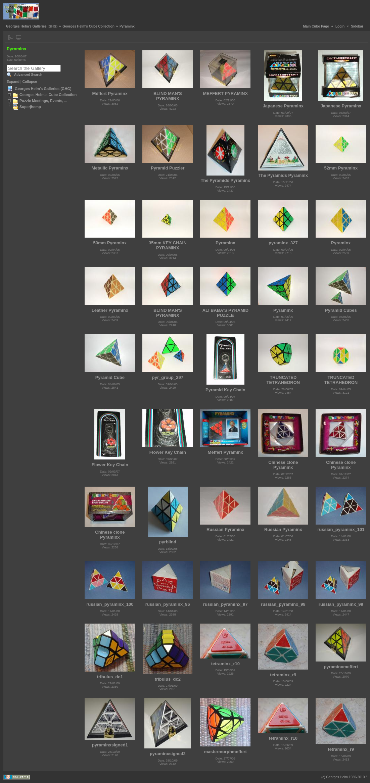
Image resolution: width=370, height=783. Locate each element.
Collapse (29, 82)
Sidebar (357, 26)
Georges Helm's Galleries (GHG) (31, 26)
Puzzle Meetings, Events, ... (43, 101)
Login (339, 26)
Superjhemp (30, 107)
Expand (13, 82)
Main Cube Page (316, 26)
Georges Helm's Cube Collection (88, 26)
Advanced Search (28, 75)
